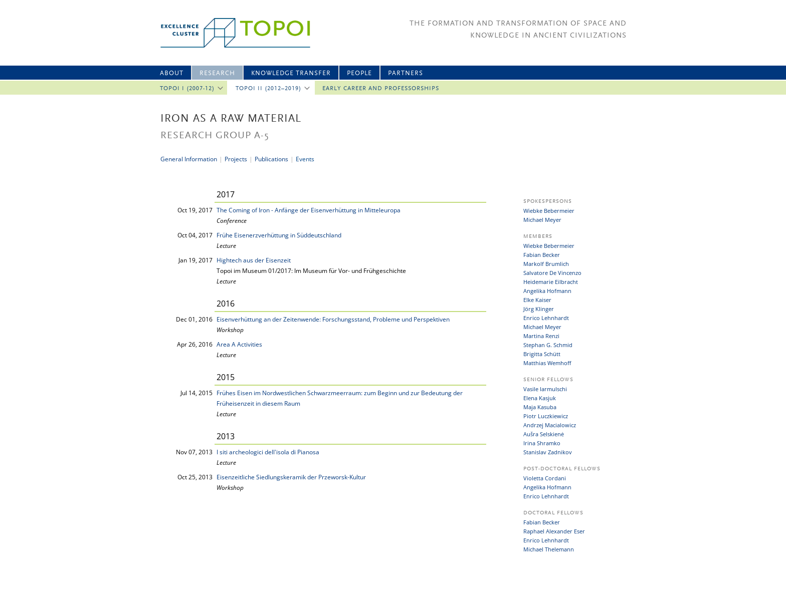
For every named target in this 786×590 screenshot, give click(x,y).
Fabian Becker (541, 254)
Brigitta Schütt (541, 354)
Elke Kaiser (537, 300)
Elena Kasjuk (539, 398)
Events (305, 159)
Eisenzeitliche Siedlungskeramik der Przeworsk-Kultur (291, 477)
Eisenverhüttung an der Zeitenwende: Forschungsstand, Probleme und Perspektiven (333, 319)
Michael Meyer (542, 219)
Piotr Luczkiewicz (545, 416)
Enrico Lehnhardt (546, 318)
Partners (405, 73)
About (171, 73)
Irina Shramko (541, 443)
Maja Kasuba (539, 407)
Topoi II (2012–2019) (268, 89)
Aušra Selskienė (543, 434)
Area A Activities (239, 344)
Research (217, 73)
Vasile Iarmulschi (545, 389)
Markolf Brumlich (546, 263)
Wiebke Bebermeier (548, 210)
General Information (188, 159)
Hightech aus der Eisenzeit (254, 260)
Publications (271, 159)
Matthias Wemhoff (547, 363)
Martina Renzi (541, 336)
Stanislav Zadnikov (547, 452)
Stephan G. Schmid (547, 345)
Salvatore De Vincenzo (552, 272)
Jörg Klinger (538, 309)
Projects (236, 159)
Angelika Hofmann (547, 290)
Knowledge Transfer (291, 73)
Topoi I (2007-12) (187, 89)
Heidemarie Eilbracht (550, 281)
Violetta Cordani (544, 478)
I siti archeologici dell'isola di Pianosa (268, 452)
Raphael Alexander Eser (554, 531)
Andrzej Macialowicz (549, 425)
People (359, 73)
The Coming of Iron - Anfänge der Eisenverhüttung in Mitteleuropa (309, 210)
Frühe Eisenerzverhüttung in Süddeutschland (279, 235)
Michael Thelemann (548, 549)
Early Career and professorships (380, 89)
